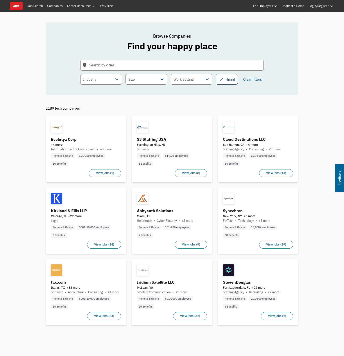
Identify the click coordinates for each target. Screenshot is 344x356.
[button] (339, 178)
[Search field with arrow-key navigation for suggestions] (172, 65)
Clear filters (252, 79)
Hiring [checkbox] (227, 79)
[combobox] (101, 79)
